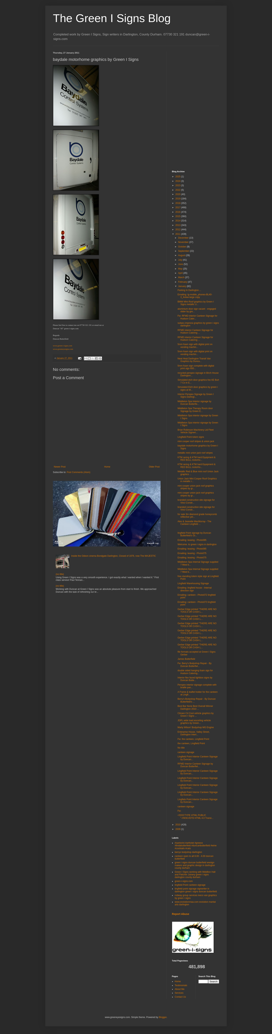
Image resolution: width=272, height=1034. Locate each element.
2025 (178, 176)
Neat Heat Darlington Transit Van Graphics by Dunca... (194, 360)
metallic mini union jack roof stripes (195, 453)
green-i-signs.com (184, 881)
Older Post (154, 466)
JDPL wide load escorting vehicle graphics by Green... (194, 721)
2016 (178, 212)
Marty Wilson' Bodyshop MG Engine (196, 727)
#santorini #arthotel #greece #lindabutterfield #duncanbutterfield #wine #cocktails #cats (196, 846)
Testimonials (181, 985)
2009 (178, 829)
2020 (178, 194)
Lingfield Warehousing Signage (193, 583)
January (182, 286)
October (182, 246)
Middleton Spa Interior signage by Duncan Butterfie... (194, 402)
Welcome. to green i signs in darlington (197, 544)
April (180, 273)
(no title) (60, 574)
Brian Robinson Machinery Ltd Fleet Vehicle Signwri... (196, 431)
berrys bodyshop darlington (188, 852)
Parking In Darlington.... (189, 290)
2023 (178, 185)
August (182, 255)
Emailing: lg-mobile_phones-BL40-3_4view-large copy (195, 295)
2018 (178, 203)
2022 (178, 190)
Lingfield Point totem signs (191, 437)
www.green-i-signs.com (62, 346)
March (181, 277)
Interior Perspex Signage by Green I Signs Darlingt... (196, 395)
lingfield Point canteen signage (190, 885)
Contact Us (180, 997)
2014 (178, 220)
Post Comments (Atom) (78, 472)
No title (181, 747)
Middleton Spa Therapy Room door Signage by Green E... (195, 409)
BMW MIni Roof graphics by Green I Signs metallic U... (196, 303)
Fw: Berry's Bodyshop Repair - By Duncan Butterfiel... (195, 664)
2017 (178, 207)
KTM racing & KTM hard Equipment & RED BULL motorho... (197, 458)
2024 (178, 181)
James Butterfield (186, 659)
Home (107, 466)
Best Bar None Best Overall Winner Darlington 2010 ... (195, 707)
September (184, 251)
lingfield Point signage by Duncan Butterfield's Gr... (194, 534)
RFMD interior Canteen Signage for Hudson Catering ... (195, 331)
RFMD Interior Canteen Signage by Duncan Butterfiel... (195, 765)
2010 (178, 824)
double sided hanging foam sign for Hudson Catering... (195, 671)
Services (179, 993)
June (181, 264)
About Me (179, 989)
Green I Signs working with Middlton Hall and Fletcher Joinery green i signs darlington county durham (195, 875)
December (183, 237)
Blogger (163, 1017)
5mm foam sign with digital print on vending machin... (195, 345)
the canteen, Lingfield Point (191, 743)
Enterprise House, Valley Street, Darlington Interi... (194, 733)
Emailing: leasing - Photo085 (192, 540)
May (180, 268)
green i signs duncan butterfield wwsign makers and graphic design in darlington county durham (195, 865)
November (183, 242)
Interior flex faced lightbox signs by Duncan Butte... (195, 679)
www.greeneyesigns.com (63, 349)
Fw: (179, 811)
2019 (178, 198)
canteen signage (186, 752)
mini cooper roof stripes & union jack (196, 441)
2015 (178, 216)
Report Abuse (180, 913)
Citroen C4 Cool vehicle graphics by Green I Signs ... (196, 714)
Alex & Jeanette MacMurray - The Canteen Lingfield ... (194, 522)
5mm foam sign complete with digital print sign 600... (196, 367)
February (183, 282)
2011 (178, 234)
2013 (178, 225)
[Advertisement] (195, 108)
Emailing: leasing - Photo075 (192, 553)
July (180, 260)
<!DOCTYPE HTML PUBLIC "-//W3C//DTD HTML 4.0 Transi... (195, 816)
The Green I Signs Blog (112, 18)
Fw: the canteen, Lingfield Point (193, 739)
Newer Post (60, 466)
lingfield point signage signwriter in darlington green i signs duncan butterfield (196, 890)
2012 (178, 229)
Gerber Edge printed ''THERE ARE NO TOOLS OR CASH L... (197, 610)
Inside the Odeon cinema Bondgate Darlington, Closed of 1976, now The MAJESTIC (113, 556)
